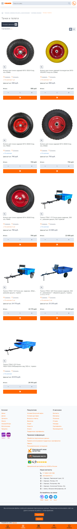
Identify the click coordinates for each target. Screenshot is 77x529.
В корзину (20, 98)
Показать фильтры (8, 24)
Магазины (56, 416)
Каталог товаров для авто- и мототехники (17, 12)
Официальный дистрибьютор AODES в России (42, 466)
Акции (29, 423)
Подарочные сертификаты (35, 431)
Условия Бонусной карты (35, 413)
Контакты (56, 413)
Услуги (29, 429)
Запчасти (4, 418)
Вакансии (30, 421)
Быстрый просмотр (4, 67)
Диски (4, 416)
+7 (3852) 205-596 (49, 473)
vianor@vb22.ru (47, 475)
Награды (55, 423)
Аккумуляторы (6, 423)
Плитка (70, 29)
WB (9, 438)
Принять (39, 519)
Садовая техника (36, 12)
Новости (30, 426)
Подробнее (39, 514)
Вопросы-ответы (32, 418)
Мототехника (6, 426)
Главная (2, 13)
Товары (23, 527)
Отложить (15, 77)
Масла (4, 421)
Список (73, 29)
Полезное (56, 418)
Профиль (69, 528)
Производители (58, 429)
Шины (3, 413)
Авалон (15, 522)
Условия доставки (33, 416)
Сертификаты (57, 426)
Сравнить (7, 77)
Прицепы (4, 429)
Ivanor (3, 438)
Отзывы (55, 421)
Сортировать (6, 29)
